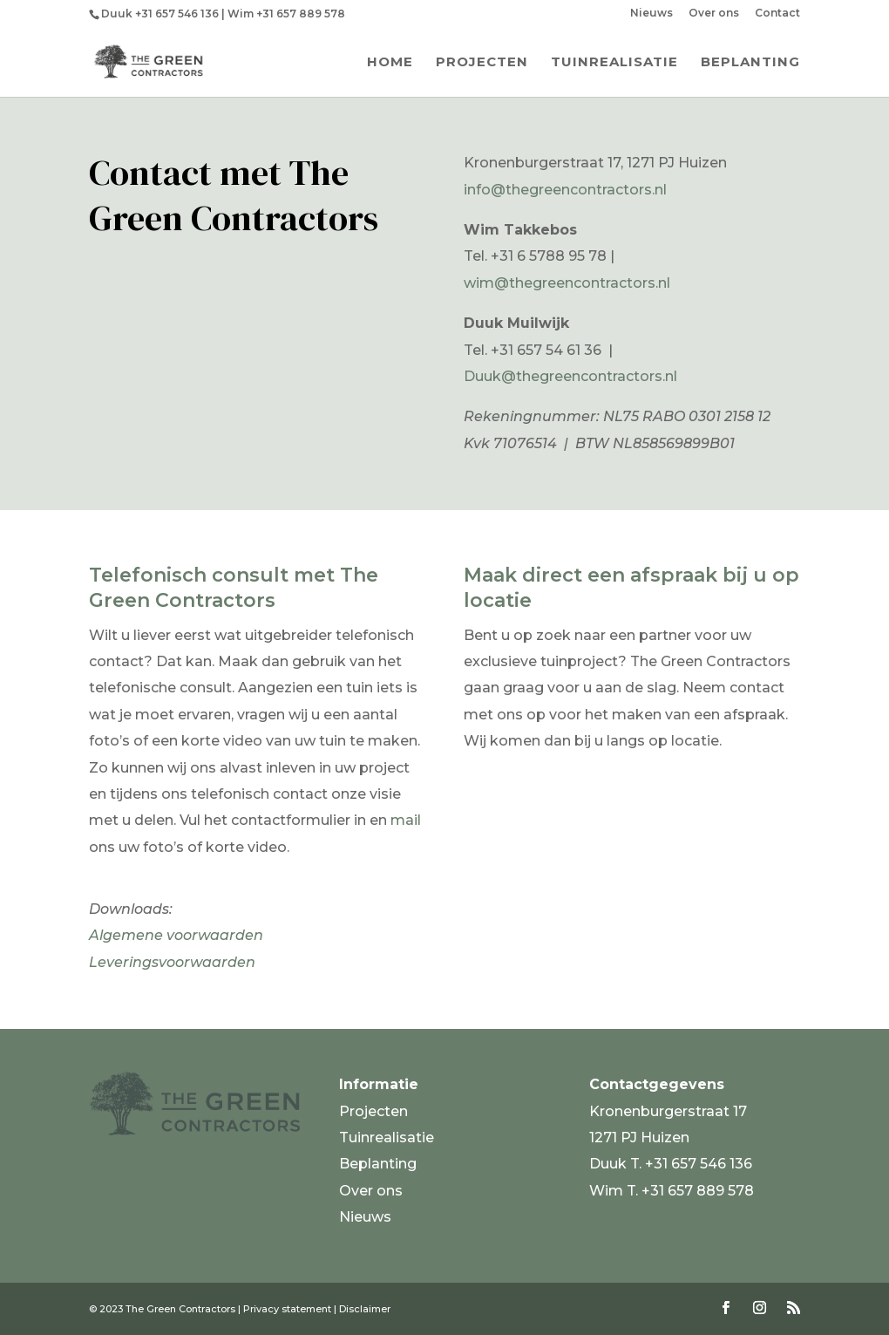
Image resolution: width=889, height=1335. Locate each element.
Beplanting (750, 63)
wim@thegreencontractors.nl (567, 283)
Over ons (714, 13)
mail (405, 820)
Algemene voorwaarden (176, 935)
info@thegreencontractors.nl (565, 189)
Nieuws (651, 13)
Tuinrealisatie (614, 63)
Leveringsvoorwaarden (172, 962)
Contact (777, 13)
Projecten (482, 63)
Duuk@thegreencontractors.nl (570, 376)
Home (390, 63)
